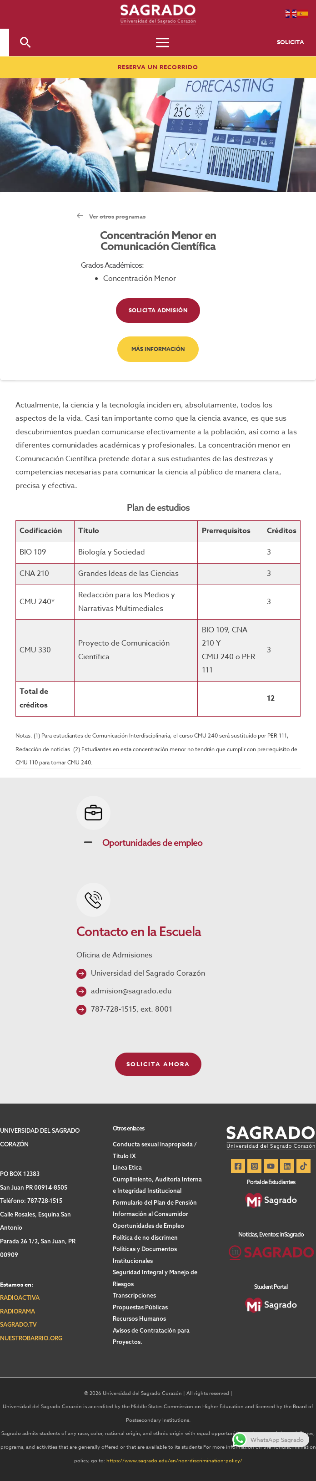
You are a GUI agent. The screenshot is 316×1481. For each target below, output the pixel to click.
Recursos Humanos (139, 1318)
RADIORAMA (17, 1311)
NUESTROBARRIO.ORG (31, 1338)
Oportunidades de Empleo (148, 1225)
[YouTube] (271, 1166)
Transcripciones (134, 1295)
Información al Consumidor (150, 1213)
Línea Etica (127, 1167)
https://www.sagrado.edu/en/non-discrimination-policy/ (174, 1461)
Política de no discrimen (145, 1237)
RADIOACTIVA (20, 1297)
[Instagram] (254, 1166)
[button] (25, 42)
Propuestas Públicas (140, 1307)
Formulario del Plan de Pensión (155, 1202)
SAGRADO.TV (18, 1324)
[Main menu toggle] (162, 42)
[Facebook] (238, 1166)
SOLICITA (290, 42)
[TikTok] (303, 1166)
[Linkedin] (287, 1166)
